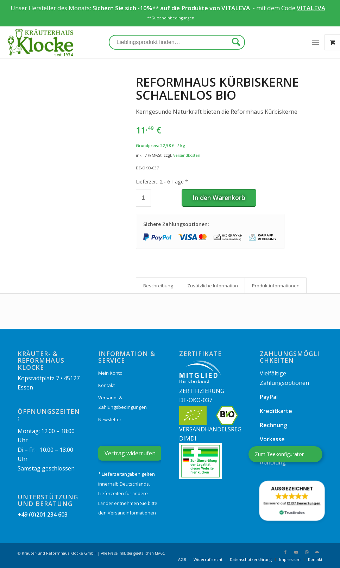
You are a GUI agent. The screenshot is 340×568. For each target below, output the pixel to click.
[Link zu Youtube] (296, 552)
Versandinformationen (132, 513)
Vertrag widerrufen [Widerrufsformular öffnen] (130, 453)
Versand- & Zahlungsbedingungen (122, 402)
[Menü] (315, 42)
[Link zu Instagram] (306, 552)
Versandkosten (186, 155)
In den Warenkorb (219, 197)
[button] (292, 501)
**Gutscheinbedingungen (170, 17)
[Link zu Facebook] (285, 552)
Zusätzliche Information (212, 285)
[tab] (158, 285)
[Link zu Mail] (317, 552)
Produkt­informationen (276, 285)
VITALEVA (236, 8)
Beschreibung (158, 285)
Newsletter (109, 419)
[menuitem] (182, 559)
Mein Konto (110, 373)
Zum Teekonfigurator (279, 454)
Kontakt (106, 385)
